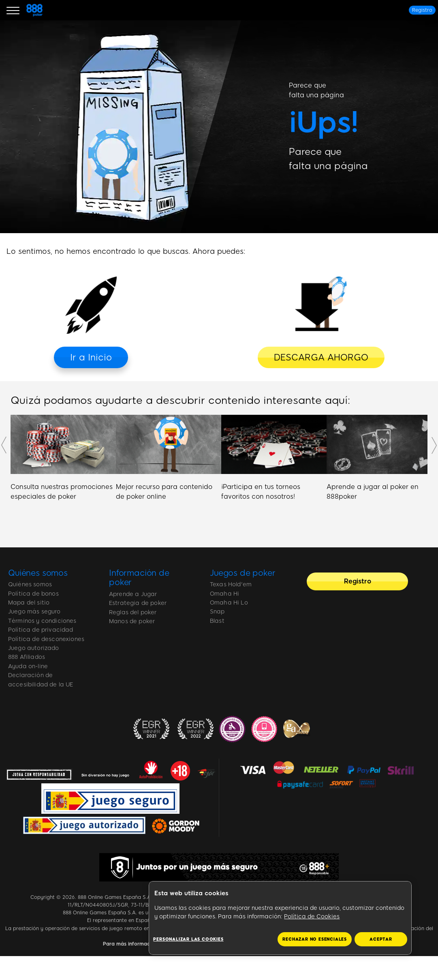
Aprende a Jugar (133, 594)
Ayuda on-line (28, 666)
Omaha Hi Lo (229, 602)
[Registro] (422, 10)
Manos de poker (132, 621)
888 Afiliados (26, 657)
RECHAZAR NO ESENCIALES (314, 939)
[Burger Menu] (12, 10)
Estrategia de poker (138, 603)
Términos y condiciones (42, 621)
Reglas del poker (133, 612)
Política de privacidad (40, 629)
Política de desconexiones (46, 639)
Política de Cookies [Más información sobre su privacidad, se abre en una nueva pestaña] (312, 916)
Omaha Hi (224, 593)
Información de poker (139, 578)
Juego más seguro (34, 611)
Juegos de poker (243, 573)
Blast (217, 621)
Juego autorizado (33, 648)
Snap (217, 611)
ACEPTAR (381, 939)
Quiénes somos (38, 573)
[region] (280, 918)
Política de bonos (33, 593)
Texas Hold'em (231, 584)
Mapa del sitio (28, 602)
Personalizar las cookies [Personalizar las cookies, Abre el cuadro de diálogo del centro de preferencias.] (188, 939)
